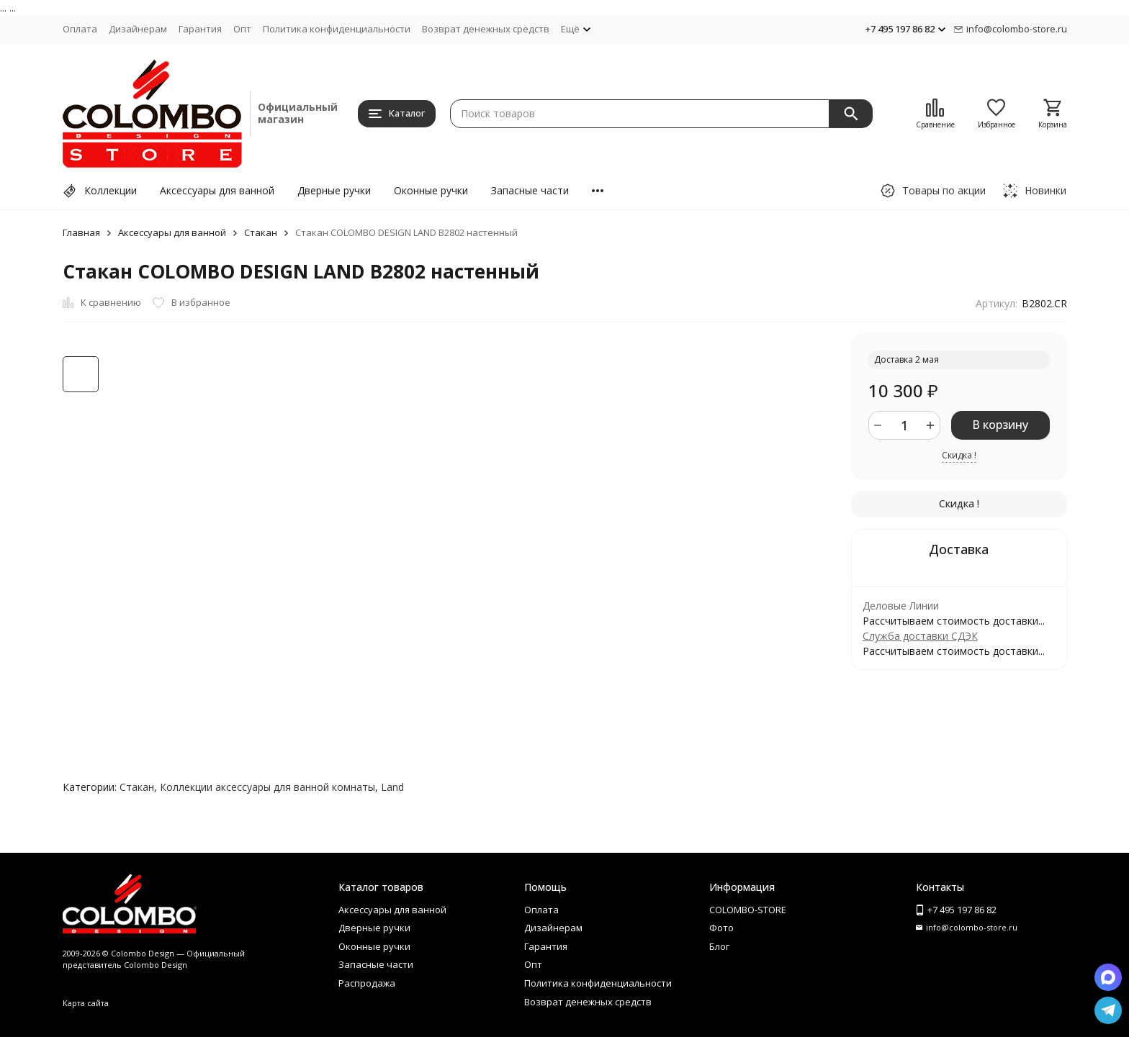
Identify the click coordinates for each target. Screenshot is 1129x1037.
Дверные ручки (334, 190)
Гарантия (200, 28)
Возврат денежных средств (485, 28)
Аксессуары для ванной (217, 190)
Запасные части (530, 190)
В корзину (1000, 425)
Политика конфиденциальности (336, 28)
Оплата (80, 28)
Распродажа (366, 983)
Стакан (260, 232)
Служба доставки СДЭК (920, 636)
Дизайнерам (138, 28)
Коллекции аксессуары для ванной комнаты (267, 787)
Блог (719, 946)
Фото (721, 927)
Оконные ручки (431, 190)
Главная (81, 232)
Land (392, 787)
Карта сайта (86, 1002)
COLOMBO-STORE (747, 909)
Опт (242, 28)
